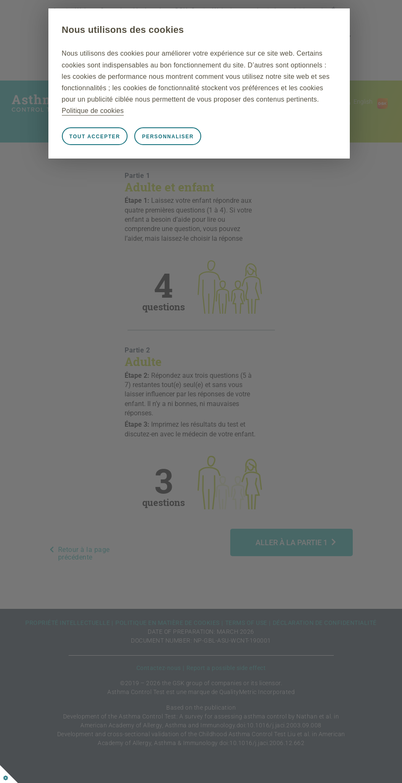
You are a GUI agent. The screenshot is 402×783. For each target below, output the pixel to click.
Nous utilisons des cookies (123, 29)
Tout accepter (94, 137)
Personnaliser (168, 137)
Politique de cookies (93, 110)
